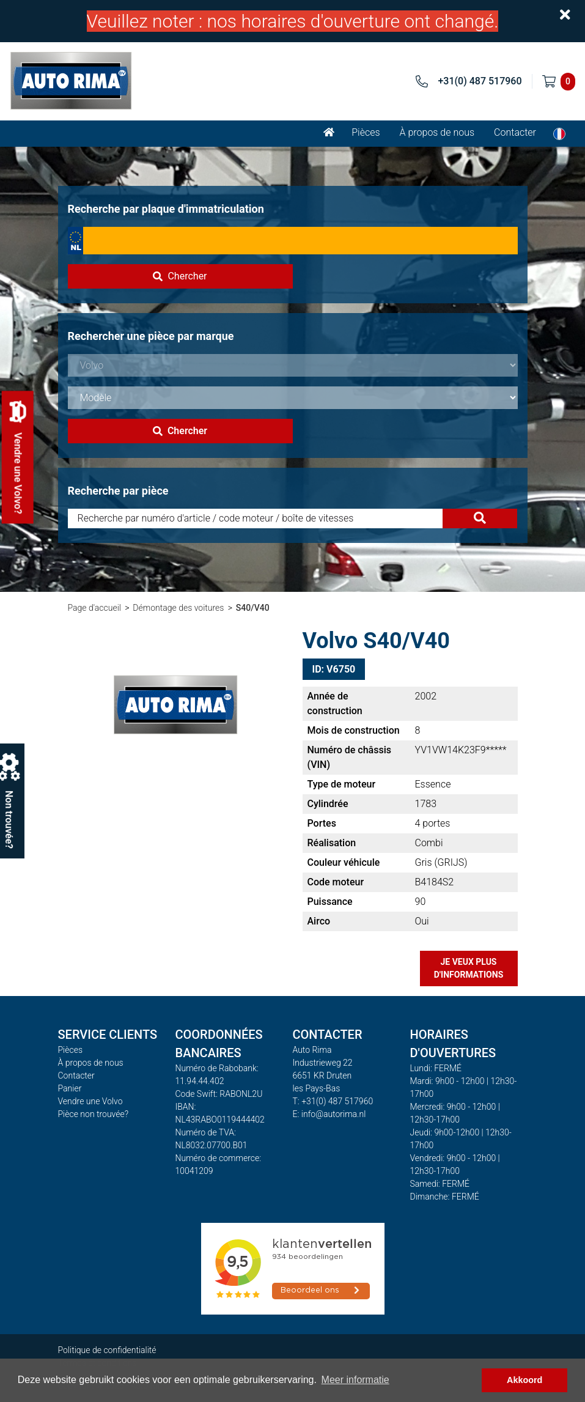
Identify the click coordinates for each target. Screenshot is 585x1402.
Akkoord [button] (524, 1380)
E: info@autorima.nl (329, 1114)
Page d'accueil (94, 608)
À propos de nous (437, 132)
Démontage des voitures (178, 608)
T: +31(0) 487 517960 (333, 1101)
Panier (70, 1088)
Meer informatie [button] (355, 1379)
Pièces (365, 132)
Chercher (180, 276)
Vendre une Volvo (90, 1101)
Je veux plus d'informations (469, 968)
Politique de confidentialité (107, 1350)
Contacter (515, 132)
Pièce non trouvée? (93, 1114)
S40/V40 (253, 608)
